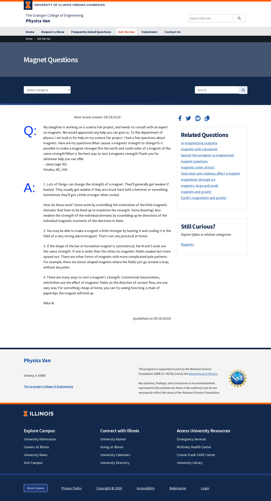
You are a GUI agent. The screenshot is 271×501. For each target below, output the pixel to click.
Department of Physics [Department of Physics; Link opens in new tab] (203, 374)
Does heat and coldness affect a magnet (210, 173)
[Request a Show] (52, 32)
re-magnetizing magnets (199, 143)
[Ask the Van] (126, 32)
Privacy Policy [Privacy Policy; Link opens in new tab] (71, 488)
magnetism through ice (198, 179)
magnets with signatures (199, 149)
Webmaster (177, 488)
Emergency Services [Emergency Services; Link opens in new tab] (191, 439)
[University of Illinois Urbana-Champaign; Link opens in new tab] (64, 6)
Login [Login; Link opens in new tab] (205, 488)
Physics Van (37, 360)
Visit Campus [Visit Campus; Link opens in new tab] (33, 462)
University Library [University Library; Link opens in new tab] (189, 462)
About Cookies (35, 488)
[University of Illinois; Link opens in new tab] (38, 413)
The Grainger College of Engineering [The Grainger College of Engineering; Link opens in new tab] (54, 15)
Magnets (187, 244)
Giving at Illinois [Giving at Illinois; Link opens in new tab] (111, 447)
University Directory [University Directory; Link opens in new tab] (114, 462)
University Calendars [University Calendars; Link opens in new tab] (115, 455)
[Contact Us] (173, 32)
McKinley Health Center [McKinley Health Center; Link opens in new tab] (194, 447)
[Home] (30, 32)
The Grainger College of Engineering (48, 386)
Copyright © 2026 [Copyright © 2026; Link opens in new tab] (109, 488)
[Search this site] (211, 18)
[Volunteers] (150, 32)
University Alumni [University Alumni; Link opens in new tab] (113, 439)
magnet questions (194, 161)
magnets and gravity (196, 191)
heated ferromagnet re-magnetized (207, 155)
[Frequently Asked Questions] (91, 32)
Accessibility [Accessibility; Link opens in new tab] (146, 488)
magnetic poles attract (198, 167)
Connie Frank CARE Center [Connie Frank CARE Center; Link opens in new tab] (196, 455)
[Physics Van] (38, 21)
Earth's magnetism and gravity (203, 197)
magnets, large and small (199, 185)
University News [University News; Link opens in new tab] (35, 455)
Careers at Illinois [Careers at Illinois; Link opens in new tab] (36, 447)
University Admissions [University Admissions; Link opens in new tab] (40, 439)
